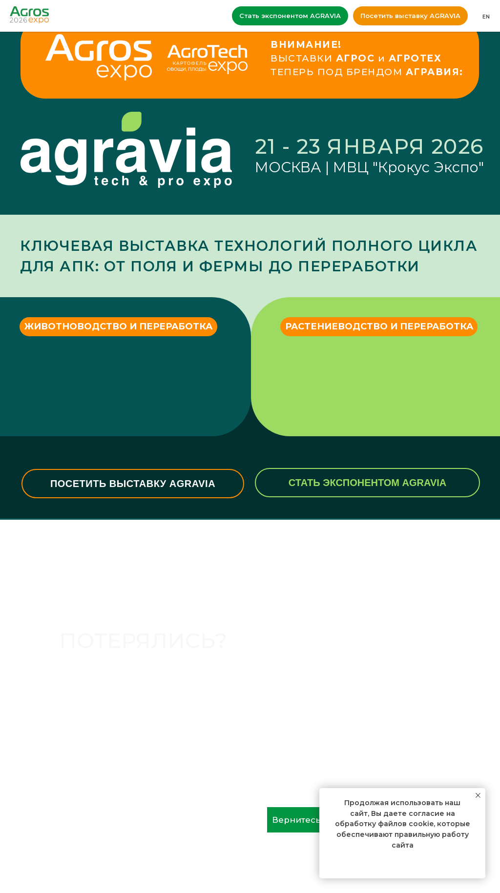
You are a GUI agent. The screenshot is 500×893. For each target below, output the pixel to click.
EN (486, 17)
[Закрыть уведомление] (478, 795)
